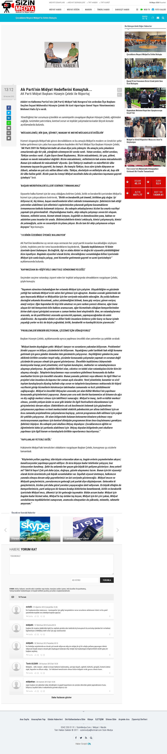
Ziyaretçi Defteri (139, 719)
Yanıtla (30, 616)
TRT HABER (93, 3)
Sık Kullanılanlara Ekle (75, 719)
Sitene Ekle (111, 719)
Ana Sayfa (24, 719)
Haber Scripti (81, 743)
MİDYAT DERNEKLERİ (76, 3)
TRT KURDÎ (105, 3)
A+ (119, 90)
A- (119, 94)
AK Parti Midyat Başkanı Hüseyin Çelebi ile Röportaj (55, 94)
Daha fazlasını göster (62, 697)
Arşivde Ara (124, 719)
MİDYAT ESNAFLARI (57, 3)
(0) (38, 616)
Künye (90, 719)
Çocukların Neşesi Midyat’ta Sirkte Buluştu (36, 17)
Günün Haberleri (55, 719)
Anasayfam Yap (38, 719)
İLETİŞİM (99, 719)
